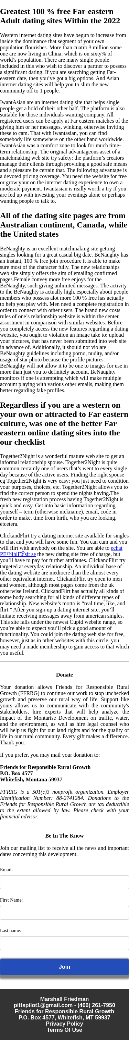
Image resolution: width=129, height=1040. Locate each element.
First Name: (11, 900)
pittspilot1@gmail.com (43, 1005)
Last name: (10, 930)
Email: (6, 869)
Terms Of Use (64, 1030)
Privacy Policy (64, 1024)
